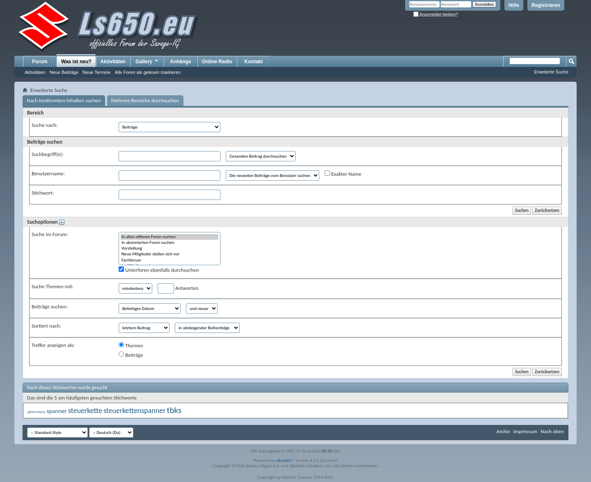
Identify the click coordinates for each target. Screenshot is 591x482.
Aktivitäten (35, 72)
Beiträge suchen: (50, 306)
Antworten (178, 288)
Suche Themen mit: (52, 286)
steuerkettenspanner (134, 410)
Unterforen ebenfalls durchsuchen (159, 269)
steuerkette (85, 410)
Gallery (147, 61)
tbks (174, 410)
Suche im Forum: (50, 234)
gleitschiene (36, 411)
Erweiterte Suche (551, 71)
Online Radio (217, 61)
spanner (57, 411)
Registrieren (545, 5)
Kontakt (254, 61)
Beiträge (131, 354)
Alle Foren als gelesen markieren (148, 72)
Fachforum (169, 260)
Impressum (525, 431)
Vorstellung (169, 248)
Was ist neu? (76, 61)
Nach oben (552, 431)
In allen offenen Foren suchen (169, 237)
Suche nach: (44, 125)
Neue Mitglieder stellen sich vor (169, 254)
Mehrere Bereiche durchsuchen (145, 100)
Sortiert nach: (46, 326)
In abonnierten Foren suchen (169, 243)
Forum (39, 61)
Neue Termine (96, 72)
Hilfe (514, 5)
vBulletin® (285, 460)
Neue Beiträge (64, 72)
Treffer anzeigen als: (53, 345)
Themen (131, 345)
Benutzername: (48, 173)
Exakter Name (343, 173)
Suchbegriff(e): (47, 154)
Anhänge (180, 61)
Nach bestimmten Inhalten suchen (64, 100)
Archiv (503, 431)
